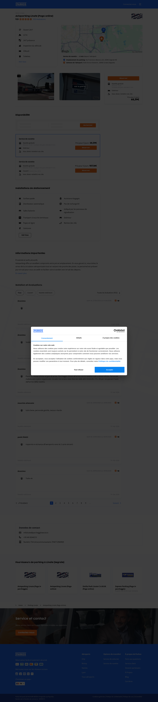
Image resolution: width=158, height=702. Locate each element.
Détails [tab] (79, 338)
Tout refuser (78, 370)
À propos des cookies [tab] (111, 338)
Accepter (109, 370)
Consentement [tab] (47, 338)
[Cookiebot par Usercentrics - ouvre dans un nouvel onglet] (115, 330)
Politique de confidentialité (109, 361)
